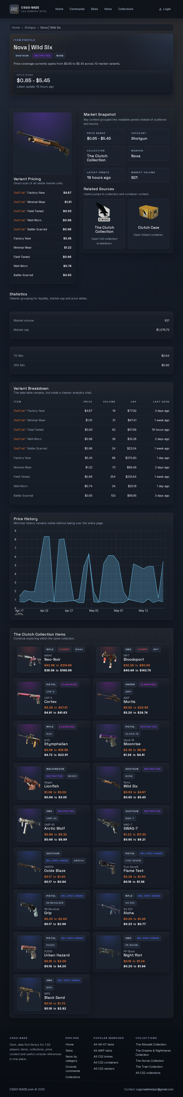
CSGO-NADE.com (22, 1089)
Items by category (71, 1058)
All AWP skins (103, 1050)
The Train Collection (149, 1066)
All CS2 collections (148, 1073)
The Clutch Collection (97, 158)
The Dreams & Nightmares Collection (153, 1053)
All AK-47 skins (104, 1044)
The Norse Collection (150, 1060)
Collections (125, 9)
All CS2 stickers (104, 1068)
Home (59, 9)
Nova (135, 156)
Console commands (73, 1069)
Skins (94, 9)
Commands (77, 9)
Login (165, 9)
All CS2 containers (106, 1062)
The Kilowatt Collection (151, 1044)
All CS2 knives (103, 1056)
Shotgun (30, 27)
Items (108, 9)
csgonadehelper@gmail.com (154, 1089)
